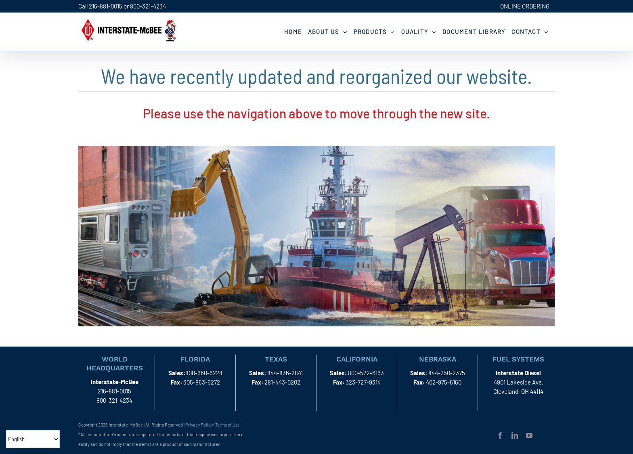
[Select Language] (33, 439)
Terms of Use (227, 424)
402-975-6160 (443, 382)
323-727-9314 (363, 382)
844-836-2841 (285, 372)
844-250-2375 (446, 372)
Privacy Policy (199, 424)
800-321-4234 (148, 6)
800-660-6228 (203, 372)
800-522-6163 (366, 372)
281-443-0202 (282, 382)
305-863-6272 (201, 382)
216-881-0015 (105, 6)
